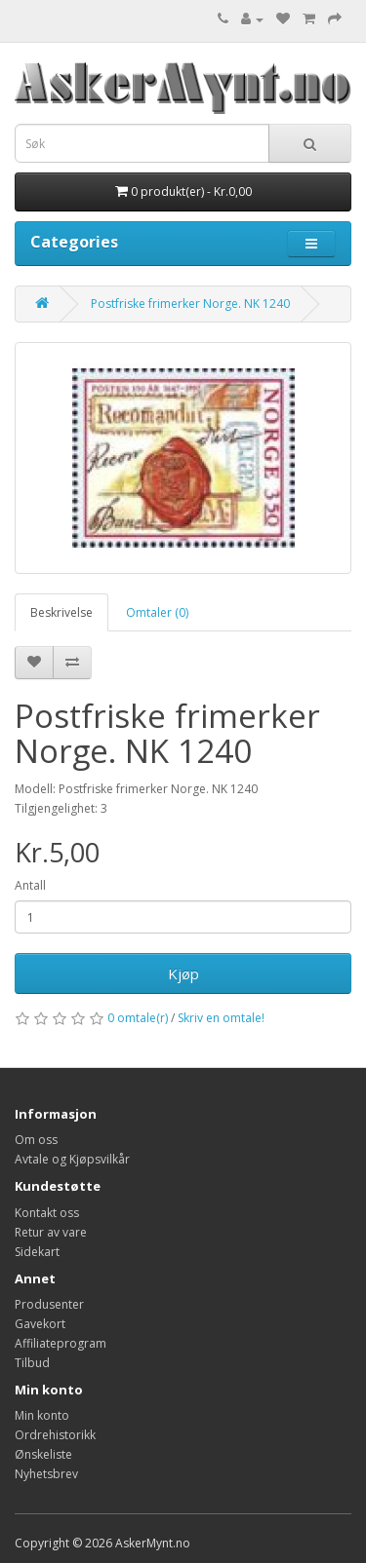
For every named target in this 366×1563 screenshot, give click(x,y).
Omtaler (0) (157, 612)
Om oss (36, 1139)
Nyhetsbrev (46, 1474)
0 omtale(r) (137, 1018)
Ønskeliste (43, 1454)
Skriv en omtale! (221, 1018)
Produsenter (49, 1304)
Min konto (42, 1415)
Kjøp (183, 973)
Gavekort (40, 1323)
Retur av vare (51, 1232)
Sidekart (37, 1251)
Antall (30, 885)
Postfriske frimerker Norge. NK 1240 (190, 303)
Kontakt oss (47, 1212)
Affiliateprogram (60, 1343)
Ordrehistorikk (55, 1435)
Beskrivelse (61, 612)
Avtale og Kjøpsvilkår (72, 1159)
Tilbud (32, 1362)
